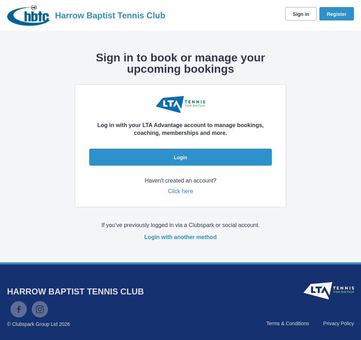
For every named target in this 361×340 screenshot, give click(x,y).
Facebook (19, 309)
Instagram (40, 309)
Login (180, 157)
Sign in (301, 14)
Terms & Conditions (287, 323)
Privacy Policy (338, 323)
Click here (180, 191)
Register (337, 14)
